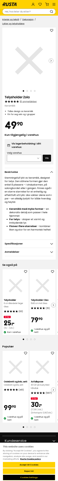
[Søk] (52, 11)
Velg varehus (14, 153)
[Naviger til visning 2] (27, 91)
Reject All (29, 471)
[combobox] (26, 11)
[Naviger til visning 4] (34, 91)
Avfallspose (42, 385)
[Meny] (53, 4)
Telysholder (15, 303)
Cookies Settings (29, 477)
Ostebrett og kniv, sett (15, 383)
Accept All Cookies (29, 464)
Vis (47, 158)
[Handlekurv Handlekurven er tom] (47, 4)
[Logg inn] (33, 4)
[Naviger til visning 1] (23, 91)
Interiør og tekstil (10, 19)
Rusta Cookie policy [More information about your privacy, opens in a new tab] (30, 459)
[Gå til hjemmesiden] (9, 4)
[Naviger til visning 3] (31, 91)
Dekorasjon (28, 19)
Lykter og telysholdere (13, 23)
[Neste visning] (51, 60)
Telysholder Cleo (42, 302)
